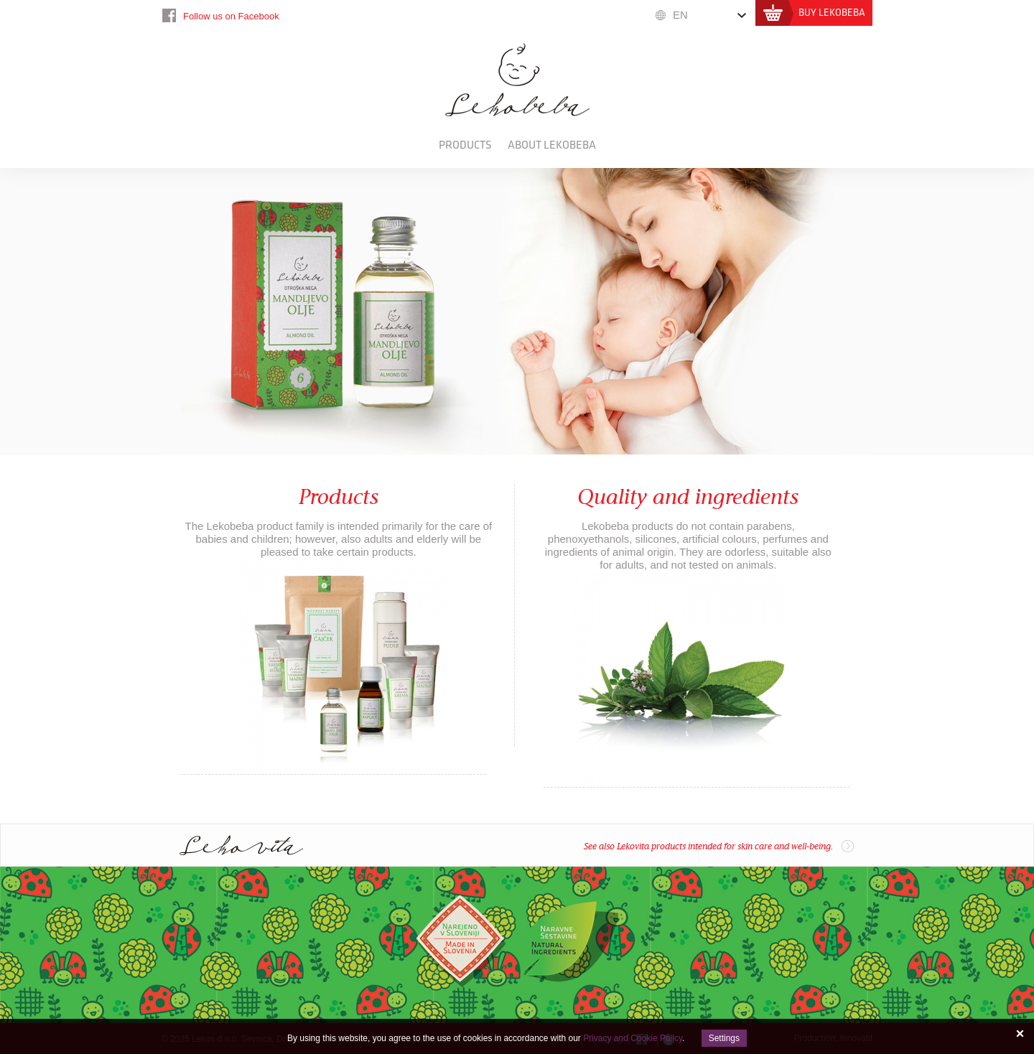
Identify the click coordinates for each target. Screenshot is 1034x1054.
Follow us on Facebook (231, 16)
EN (680, 15)
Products (465, 145)
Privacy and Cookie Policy (632, 1038)
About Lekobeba (552, 145)
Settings (724, 1038)
